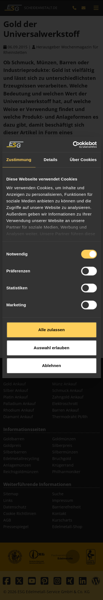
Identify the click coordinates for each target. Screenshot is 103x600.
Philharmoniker (66, 471)
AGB (7, 520)
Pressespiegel (16, 526)
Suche (57, 493)
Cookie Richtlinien (19, 513)
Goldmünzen (64, 438)
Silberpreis (62, 445)
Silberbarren (15, 452)
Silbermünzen (65, 452)
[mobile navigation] (96, 8)
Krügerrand (63, 465)
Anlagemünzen (17, 465)
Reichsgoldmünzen (20, 471)
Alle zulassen (51, 372)
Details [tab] (50, 202)
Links (8, 500)
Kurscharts (62, 520)
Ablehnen (51, 408)
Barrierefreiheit (66, 506)
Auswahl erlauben (51, 390)
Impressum (62, 500)
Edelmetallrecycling (21, 458)
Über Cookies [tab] (83, 202)
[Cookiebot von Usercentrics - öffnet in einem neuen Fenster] (73, 187)
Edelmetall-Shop (67, 526)
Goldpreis (12, 445)
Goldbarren (13, 438)
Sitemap (10, 493)
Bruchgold (61, 458)
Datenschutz (14, 506)
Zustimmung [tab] (18, 202)
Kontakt (59, 513)
